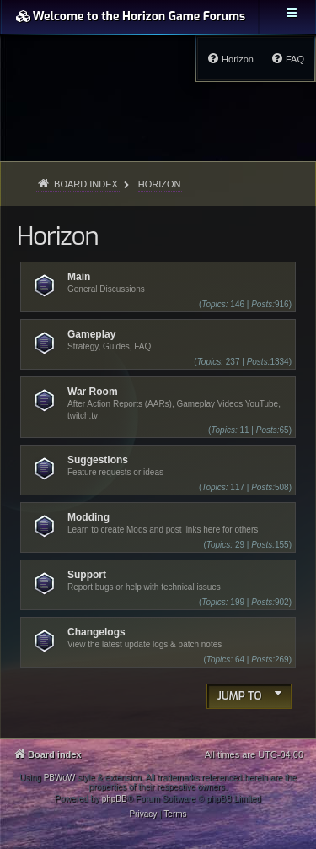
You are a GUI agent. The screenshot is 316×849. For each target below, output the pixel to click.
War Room (92, 391)
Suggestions (97, 460)
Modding (88, 517)
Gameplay (91, 334)
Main (78, 277)
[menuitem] (287, 59)
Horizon (57, 236)
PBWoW (60, 777)
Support (86, 575)
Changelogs (96, 632)
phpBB (114, 798)
